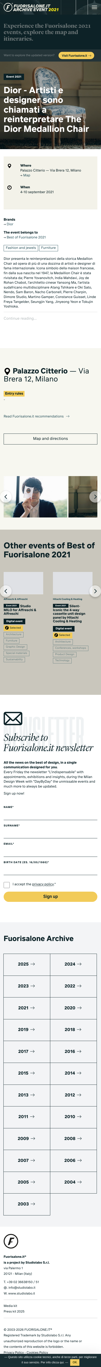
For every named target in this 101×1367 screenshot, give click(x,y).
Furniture (48, 248)
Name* (9, 799)
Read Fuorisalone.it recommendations (37, 408)
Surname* (12, 817)
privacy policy (43, 876)
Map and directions (50, 430)
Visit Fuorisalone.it (77, 55)
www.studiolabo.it (21, 1285)
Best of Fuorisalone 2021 (25, 237)
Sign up (50, 888)
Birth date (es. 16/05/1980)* (26, 854)
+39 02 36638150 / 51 (23, 1273)
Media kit (10, 1297)
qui (62, 1362)
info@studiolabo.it (21, 1279)
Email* (9, 835)
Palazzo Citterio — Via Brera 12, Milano (50, 170)
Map (25, 175)
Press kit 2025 (14, 1303)
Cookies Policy (37, 1344)
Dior (8, 224)
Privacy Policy (14, 1344)
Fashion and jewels (21, 248)
